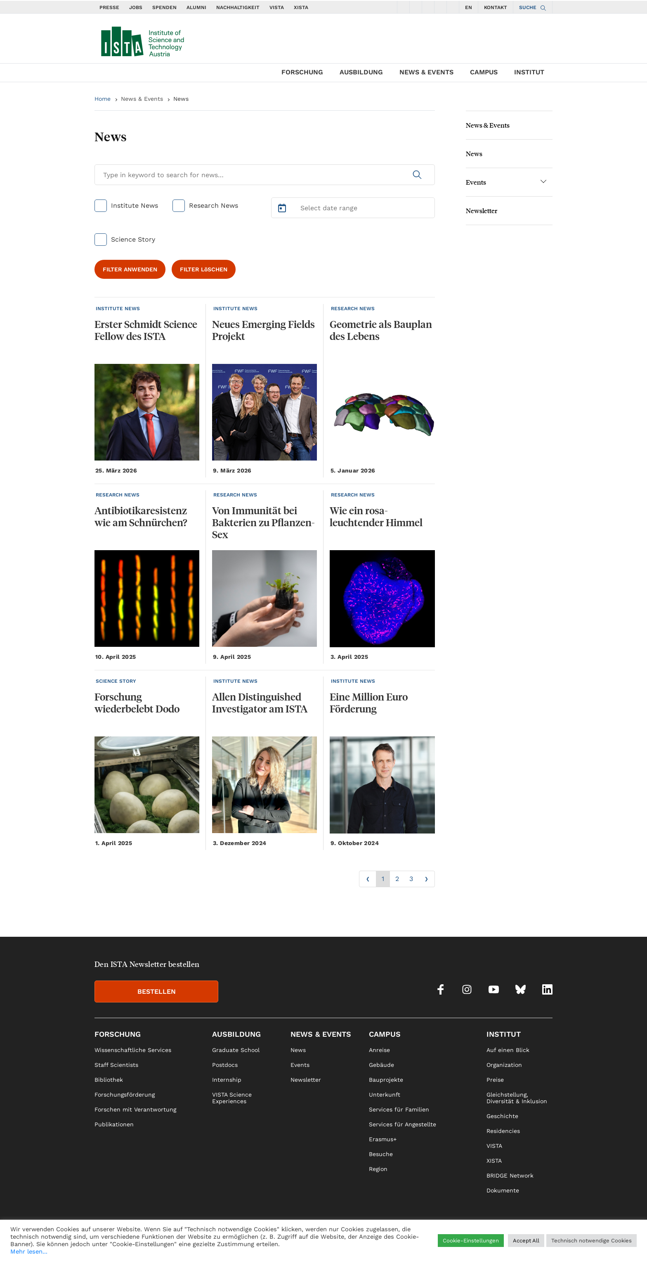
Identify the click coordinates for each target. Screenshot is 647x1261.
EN (468, 7)
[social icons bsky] (440, 7)
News (181, 98)
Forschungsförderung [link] (124, 1094)
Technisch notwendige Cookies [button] (591, 1240)
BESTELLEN (156, 991)
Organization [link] (504, 1065)
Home (102, 98)
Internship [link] (226, 1079)
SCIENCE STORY (116, 681)
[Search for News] (264, 174)
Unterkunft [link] (384, 1094)
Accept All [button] (526, 1240)
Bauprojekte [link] (386, 1079)
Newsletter (481, 210)
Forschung (302, 72)
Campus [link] (385, 1034)
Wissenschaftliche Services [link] (132, 1050)
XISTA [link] (494, 1160)
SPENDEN (164, 7)
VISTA (276, 7)
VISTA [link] (494, 1145)
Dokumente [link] (502, 1190)
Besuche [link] (381, 1154)
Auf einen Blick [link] (507, 1050)
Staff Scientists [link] (116, 1065)
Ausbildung (361, 72)
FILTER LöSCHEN (203, 269)
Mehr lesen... (28, 1251)
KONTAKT (495, 7)
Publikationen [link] (114, 1124)
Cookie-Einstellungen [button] (471, 1240)
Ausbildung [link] (236, 1034)
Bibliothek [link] (108, 1079)
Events (476, 182)
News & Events (426, 72)
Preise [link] (495, 1079)
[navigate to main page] (141, 40)
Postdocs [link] (225, 1065)
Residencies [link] (503, 1131)
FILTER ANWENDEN (130, 269)
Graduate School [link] (236, 1050)
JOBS (135, 7)
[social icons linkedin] (453, 7)
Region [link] (378, 1169)
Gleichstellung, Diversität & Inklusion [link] (516, 1097)
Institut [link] (503, 1034)
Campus (484, 72)
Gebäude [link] (381, 1065)
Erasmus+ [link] (383, 1139)
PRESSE (109, 7)
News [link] (298, 1050)
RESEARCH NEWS (353, 308)
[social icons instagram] (416, 7)
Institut (529, 72)
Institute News (134, 205)
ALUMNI (196, 7)
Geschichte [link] (502, 1116)
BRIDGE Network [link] (510, 1175)
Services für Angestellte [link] (402, 1124)
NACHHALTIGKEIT (238, 7)
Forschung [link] (117, 1034)
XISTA (301, 7)
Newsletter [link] (305, 1079)
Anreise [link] (379, 1050)
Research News (213, 205)
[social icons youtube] (428, 7)
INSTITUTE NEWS (118, 308)
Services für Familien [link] (399, 1109)
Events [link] (299, 1065)
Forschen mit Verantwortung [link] (135, 1109)
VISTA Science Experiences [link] (232, 1097)
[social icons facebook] (403, 7)
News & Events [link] (320, 1034)
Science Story (133, 239)
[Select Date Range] (353, 207)
